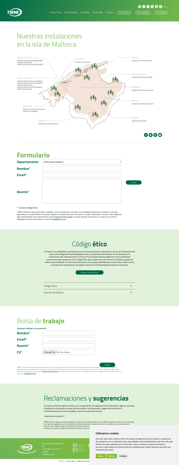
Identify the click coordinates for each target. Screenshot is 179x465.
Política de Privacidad (63, 218)
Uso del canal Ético (54, 294)
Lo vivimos (84, 12)
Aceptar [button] (100, 456)
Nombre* (23, 169)
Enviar (133, 183)
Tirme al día (97, 12)
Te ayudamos (143, 12)
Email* (22, 175)
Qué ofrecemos (70, 12)
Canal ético (161, 12)
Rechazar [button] (111, 456)
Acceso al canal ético (89, 274)
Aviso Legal (69, 463)
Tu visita (109, 12)
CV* (19, 354)
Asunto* (23, 193)
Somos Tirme (55, 12)
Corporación (124, 12)
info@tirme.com (48, 456)
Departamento (27, 162)
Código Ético (50, 287)
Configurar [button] (123, 456)
